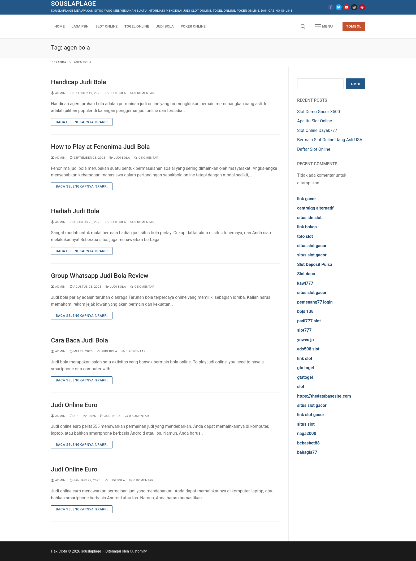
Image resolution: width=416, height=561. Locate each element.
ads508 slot (308, 348)
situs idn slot (309, 217)
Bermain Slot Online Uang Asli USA (329, 139)
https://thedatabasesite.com (324, 396)
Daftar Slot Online (313, 149)
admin (58, 93)
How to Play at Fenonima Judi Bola (100, 146)
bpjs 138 (305, 311)
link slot (304, 358)
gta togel (305, 367)
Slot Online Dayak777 (317, 130)
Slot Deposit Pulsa (314, 264)
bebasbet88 (308, 443)
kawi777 (305, 283)
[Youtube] (346, 7)
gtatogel (305, 377)
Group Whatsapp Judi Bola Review (99, 275)
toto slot (305, 236)
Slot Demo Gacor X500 (318, 111)
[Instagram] (354, 7)
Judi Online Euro (74, 405)
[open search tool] (303, 26)
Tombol (354, 26)
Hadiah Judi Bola (75, 211)
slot (300, 386)
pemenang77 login (315, 302)
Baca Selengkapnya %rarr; (82, 122)
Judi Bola (116, 93)
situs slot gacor (312, 245)
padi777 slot (309, 320)
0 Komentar (142, 93)
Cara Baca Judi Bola (79, 340)
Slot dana (306, 273)
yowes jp (305, 339)
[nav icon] (324, 26)
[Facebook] (331, 7)
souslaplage (73, 3)
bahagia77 (307, 452)
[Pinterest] (362, 7)
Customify (138, 551)
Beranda (59, 62)
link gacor (306, 198)
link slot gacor (310, 414)
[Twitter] (339, 7)
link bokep (307, 226)
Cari (355, 84)
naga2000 (306, 433)
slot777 (304, 330)
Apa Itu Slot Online (314, 120)
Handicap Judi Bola (78, 82)
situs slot (306, 424)
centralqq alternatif (315, 208)
